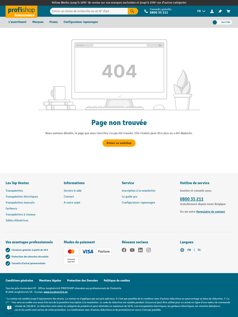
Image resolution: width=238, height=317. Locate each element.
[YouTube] (132, 251)
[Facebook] (124, 251)
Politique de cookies (117, 280)
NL (199, 250)
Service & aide (73, 191)
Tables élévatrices (17, 220)
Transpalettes (14, 191)
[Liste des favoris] (220, 11)
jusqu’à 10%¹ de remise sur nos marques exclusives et (105, 2)
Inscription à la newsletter (139, 191)
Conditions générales (19, 280)
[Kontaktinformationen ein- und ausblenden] (9, 307)
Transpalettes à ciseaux (20, 214)
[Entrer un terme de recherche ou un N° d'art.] (89, 11)
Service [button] (128, 183)
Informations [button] (74, 183)
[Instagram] (148, 251)
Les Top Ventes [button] (17, 183)
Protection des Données (82, 280)
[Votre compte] (212, 11)
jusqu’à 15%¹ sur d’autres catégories (163, 2)
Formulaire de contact (210, 212)
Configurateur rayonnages (138, 202)
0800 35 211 (159, 12)
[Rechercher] (133, 11)
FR (189, 250)
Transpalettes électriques (22, 196)
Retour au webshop (119, 143)
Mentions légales (50, 280)
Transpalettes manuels (20, 202)
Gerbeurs (11, 208)
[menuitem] (201, 11)
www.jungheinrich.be (56, 292)
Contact (69, 196)
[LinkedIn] (140, 251)
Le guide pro (129, 196)
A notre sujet (72, 202)
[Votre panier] (228, 11)
